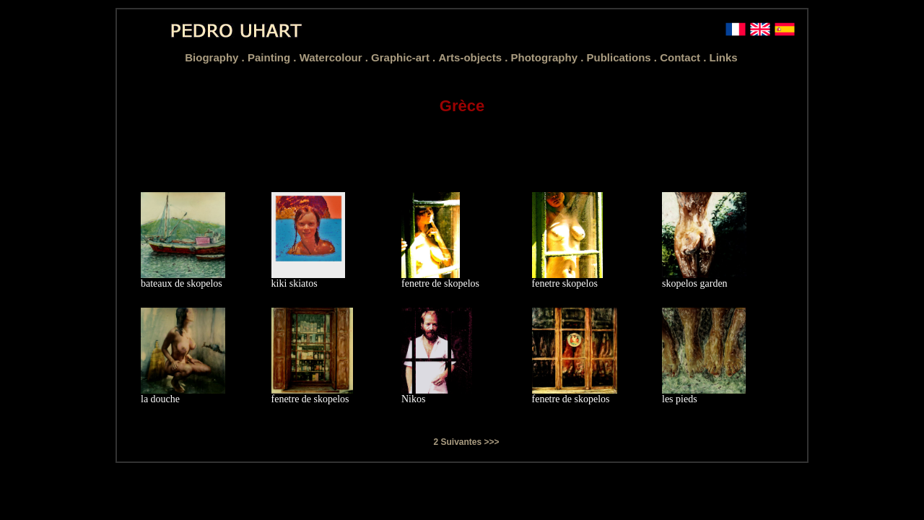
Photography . (548, 57)
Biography (213, 57)
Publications (619, 57)
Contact (681, 57)
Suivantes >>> (469, 442)
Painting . (274, 57)
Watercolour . (335, 57)
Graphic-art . (404, 57)
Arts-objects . (474, 57)
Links (724, 57)
